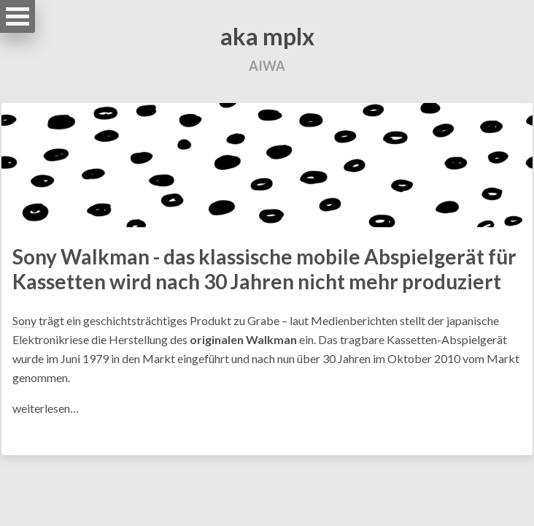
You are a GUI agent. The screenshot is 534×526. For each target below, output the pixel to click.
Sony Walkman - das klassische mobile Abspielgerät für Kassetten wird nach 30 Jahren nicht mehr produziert (264, 269)
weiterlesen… (45, 408)
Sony (24, 320)
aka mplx (267, 36)
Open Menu (17, 16)
